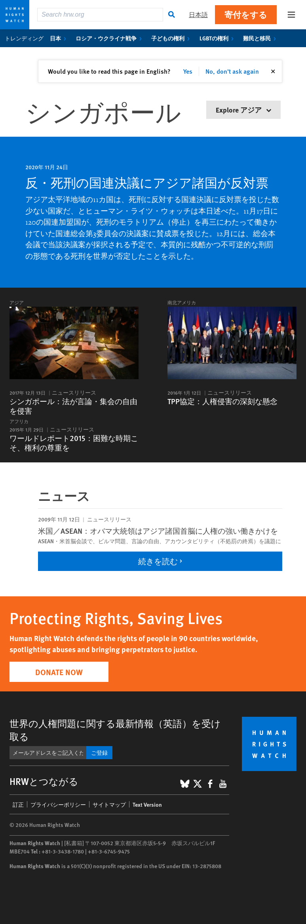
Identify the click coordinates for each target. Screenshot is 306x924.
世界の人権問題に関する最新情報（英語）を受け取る (115, 729)
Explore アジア (243, 110)
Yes (187, 71)
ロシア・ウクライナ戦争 (110, 38)
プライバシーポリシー (58, 804)
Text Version (147, 804)
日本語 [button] (198, 14)
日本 (59, 38)
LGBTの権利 (218, 38)
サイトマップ (109, 804)
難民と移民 (261, 38)
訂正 (18, 804)
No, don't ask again (232, 71)
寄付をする (245, 14)
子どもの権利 (172, 38)
